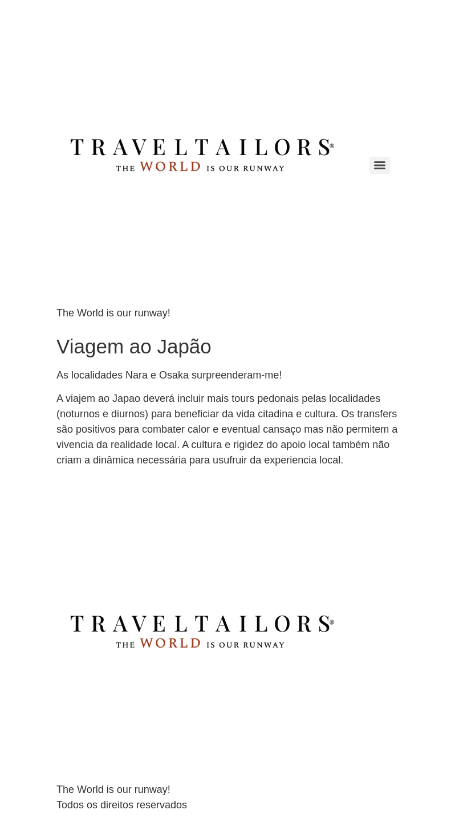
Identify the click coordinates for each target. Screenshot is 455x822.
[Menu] (379, 165)
